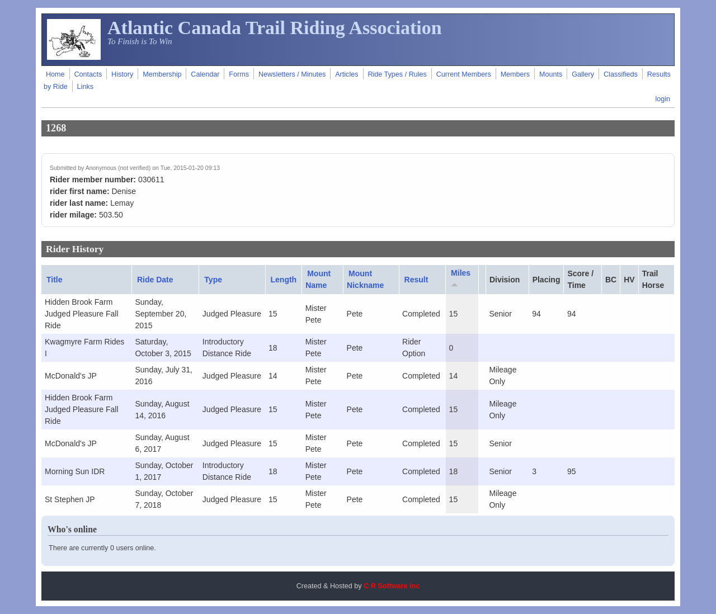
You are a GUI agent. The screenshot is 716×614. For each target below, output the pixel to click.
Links (85, 87)
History (122, 74)
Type (213, 279)
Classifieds (621, 74)
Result (416, 279)
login (662, 99)
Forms (239, 74)
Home (55, 74)
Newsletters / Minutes (292, 74)
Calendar (205, 74)
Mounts (550, 74)
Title (54, 279)
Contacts (88, 74)
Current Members (463, 74)
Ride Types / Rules (397, 74)
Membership (162, 74)
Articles (346, 74)
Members (515, 74)
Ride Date (155, 279)
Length (284, 279)
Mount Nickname (365, 279)
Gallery (583, 74)
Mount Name (318, 279)
